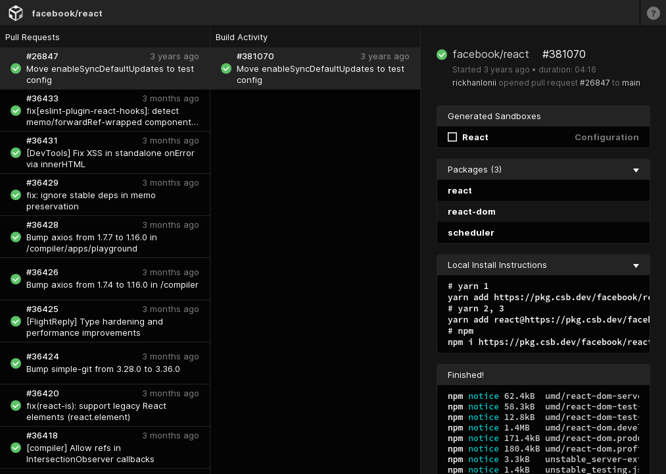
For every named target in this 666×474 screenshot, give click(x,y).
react (460, 190)
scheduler (471, 232)
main (631, 83)
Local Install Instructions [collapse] (543, 264)
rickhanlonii (474, 83)
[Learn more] (653, 13)
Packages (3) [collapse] (543, 169)
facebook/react (67, 13)
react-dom (472, 211)
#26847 (595, 83)
